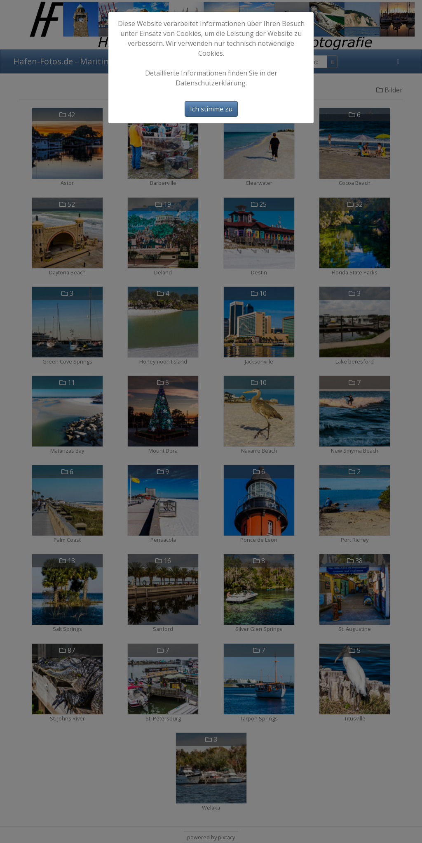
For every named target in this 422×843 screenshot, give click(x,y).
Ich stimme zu (211, 108)
